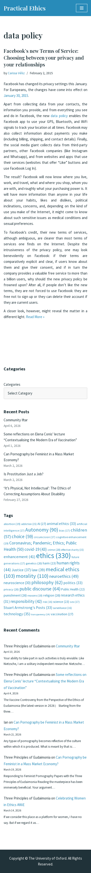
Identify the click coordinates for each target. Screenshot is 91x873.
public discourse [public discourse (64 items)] (39, 589)
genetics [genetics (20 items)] (34, 563)
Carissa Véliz (16, 73)
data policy (59, 115)
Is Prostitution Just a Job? (23, 474)
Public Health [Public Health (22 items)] (73, 589)
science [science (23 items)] (61, 602)
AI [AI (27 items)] (41, 524)
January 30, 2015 (16, 95)
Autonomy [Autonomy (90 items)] (41, 529)
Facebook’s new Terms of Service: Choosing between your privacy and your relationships (44, 57)
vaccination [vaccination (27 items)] (62, 614)
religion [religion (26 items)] (51, 595)
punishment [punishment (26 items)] (15, 595)
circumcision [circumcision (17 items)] (44, 537)
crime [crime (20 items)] (54, 549)
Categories (12, 384)
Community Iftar (16, 420)
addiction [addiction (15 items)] (29, 524)
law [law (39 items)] (38, 569)
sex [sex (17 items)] (75, 602)
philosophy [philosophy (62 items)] (47, 582)
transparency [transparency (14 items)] (40, 614)
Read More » (35, 316)
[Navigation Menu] (81, 8)
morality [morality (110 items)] (32, 575)
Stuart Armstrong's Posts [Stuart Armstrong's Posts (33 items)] (28, 607)
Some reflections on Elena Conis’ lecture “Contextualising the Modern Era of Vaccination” (45, 681)
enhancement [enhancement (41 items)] (19, 556)
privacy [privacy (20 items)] (11, 589)
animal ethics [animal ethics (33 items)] (61, 523)
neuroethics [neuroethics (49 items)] (64, 576)
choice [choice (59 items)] (22, 536)
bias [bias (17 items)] (64, 530)
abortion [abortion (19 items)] (12, 524)
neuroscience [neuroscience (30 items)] (17, 582)
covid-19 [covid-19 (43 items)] (36, 549)
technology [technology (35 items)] (17, 613)
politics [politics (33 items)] (73, 582)
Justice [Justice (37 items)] (21, 569)
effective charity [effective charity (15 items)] (72, 549)
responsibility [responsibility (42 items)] (26, 601)
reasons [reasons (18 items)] (34, 595)
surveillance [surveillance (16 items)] (62, 608)
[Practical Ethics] (25, 8)
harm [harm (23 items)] (49, 563)
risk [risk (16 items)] (47, 602)
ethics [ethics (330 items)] (53, 555)
